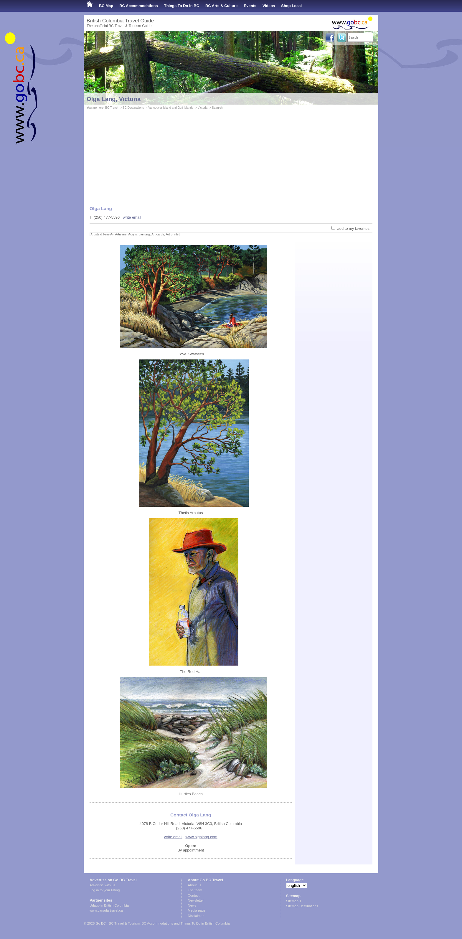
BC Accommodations (138, 6)
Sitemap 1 (293, 901)
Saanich (217, 107)
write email (132, 217)
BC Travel (111, 107)
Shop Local (291, 6)
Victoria (202, 107)
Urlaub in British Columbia (109, 905)
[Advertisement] (231, 155)
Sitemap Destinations (302, 906)
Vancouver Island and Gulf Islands (170, 107)
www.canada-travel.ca (106, 910)
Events (250, 6)
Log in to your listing (105, 890)
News (192, 905)
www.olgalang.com (201, 837)
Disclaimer (196, 915)
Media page (196, 910)
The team (195, 890)
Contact (193, 895)
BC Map (106, 6)
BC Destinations (133, 107)
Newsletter (196, 900)
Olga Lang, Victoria (114, 99)
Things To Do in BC (181, 6)
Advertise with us (102, 885)
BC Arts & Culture (221, 6)
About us (194, 885)
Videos (269, 6)
